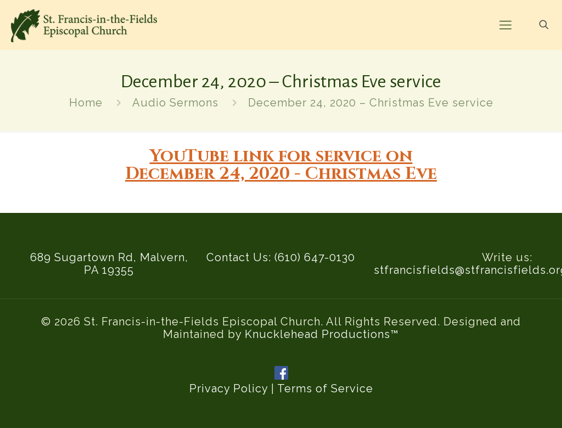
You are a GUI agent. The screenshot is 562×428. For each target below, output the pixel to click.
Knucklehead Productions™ (322, 334)
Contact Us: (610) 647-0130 (280, 257)
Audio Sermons (175, 102)
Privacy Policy (228, 388)
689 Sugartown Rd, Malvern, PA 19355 (109, 264)
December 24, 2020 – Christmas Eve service (370, 102)
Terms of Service (325, 388)
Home (86, 102)
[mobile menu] (505, 24)
